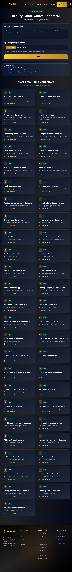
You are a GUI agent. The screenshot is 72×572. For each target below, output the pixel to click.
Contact (53, 2)
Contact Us (23, 545)
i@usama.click (61, 543)
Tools (31, 3)
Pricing (38, 2)
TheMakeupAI (42, 545)
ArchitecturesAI (43, 558)
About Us (23, 542)
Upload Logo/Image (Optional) (14, 43)
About (45, 2)
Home (25, 3)
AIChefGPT (42, 536)
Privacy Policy (59, 534)
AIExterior (41, 539)
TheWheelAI (42, 547)
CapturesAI (42, 534)
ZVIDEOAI (41, 550)
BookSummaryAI (43, 555)
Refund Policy (59, 539)
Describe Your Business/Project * (15, 27)
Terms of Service (60, 536)
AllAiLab (41, 542)
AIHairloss (41, 553)
